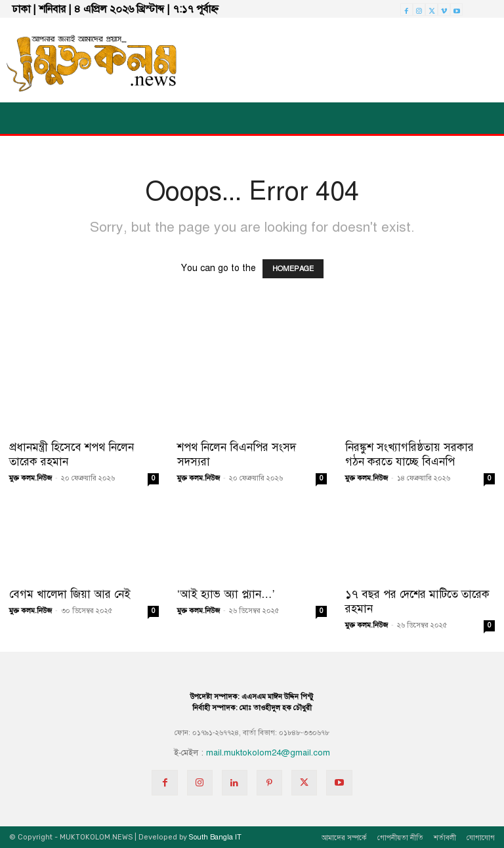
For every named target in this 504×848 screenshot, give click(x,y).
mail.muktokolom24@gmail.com (268, 753)
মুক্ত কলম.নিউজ (30, 478)
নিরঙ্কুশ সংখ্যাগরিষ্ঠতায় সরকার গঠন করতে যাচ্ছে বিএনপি (409, 454)
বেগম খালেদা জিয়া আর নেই (70, 594)
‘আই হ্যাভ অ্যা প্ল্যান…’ (226, 594)
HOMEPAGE (293, 269)
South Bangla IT (215, 837)
